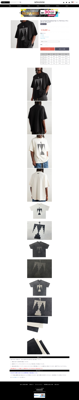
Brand (67, 5)
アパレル (42, 34)
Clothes (57, 5)
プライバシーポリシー (39, 384)
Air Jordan (19, 5)
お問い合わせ (56, 384)
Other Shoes (47, 5)
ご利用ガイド (15, 377)
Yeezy (29, 5)
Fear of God (42, 38)
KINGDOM (39, 390)
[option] (39, 13)
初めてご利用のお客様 (24, 384)
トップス (42, 35)
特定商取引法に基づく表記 (48, 384)
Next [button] (59, 12)
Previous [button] (20, 12)
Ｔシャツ (47, 37)
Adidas (38, 5)
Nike (10, 5)
